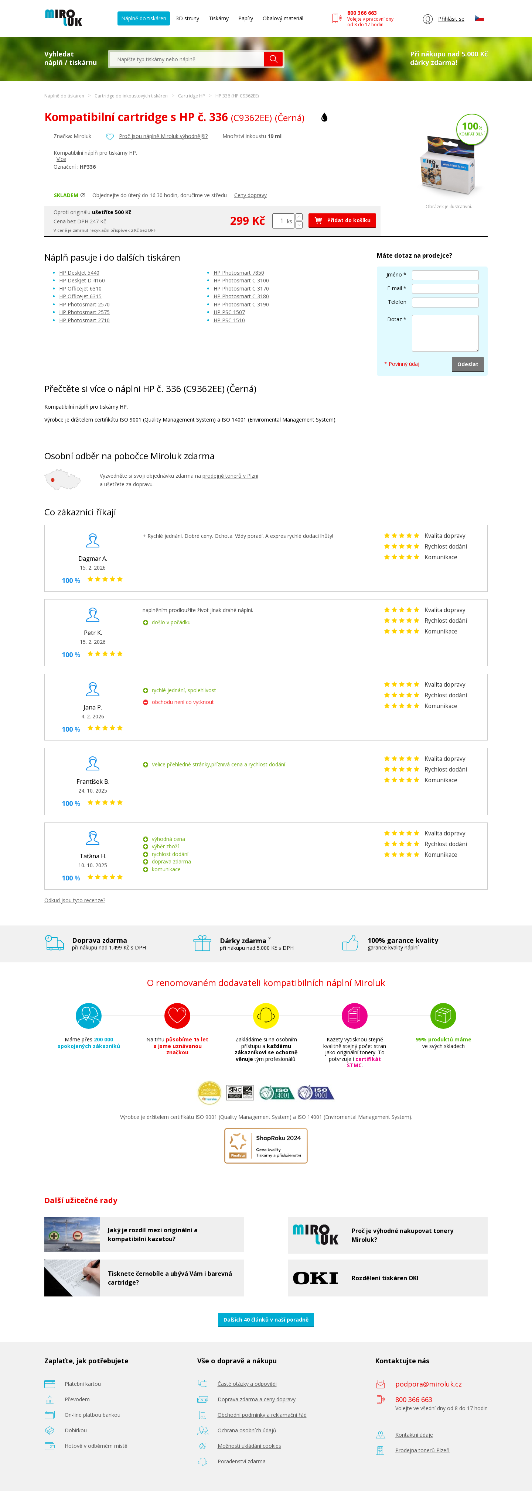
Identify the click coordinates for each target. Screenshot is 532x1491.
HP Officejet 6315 (80, 296)
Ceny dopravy (250, 195)
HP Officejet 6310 (80, 288)
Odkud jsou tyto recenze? (74, 900)
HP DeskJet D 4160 (82, 280)
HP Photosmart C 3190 (241, 304)
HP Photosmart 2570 (84, 304)
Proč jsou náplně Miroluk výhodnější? (163, 136)
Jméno (394, 274)
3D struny (187, 18)
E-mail (394, 288)
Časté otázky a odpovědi (247, 1383)
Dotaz (394, 319)
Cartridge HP (191, 96)
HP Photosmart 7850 (239, 272)
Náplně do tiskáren (143, 18)
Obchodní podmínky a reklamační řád (262, 1414)
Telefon (397, 301)
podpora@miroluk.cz (428, 1384)
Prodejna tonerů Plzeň (422, 1450)
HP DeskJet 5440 (79, 272)
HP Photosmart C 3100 (241, 280)
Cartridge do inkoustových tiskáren (131, 96)
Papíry (245, 18)
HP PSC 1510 (229, 320)
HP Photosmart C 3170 (241, 288)
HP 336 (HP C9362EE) (237, 96)
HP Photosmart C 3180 (241, 296)
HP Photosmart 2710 (84, 320)
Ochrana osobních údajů (247, 1430)
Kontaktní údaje (414, 1434)
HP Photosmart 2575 (84, 312)
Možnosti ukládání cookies (249, 1445)
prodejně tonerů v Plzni (230, 475)
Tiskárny (219, 18)
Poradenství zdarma (242, 1461)
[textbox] (187, 59)
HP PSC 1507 (229, 312)
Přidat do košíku (342, 220)
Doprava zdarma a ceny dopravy (257, 1399)
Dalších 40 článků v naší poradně (266, 1319)
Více (61, 158)
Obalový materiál (283, 18)
